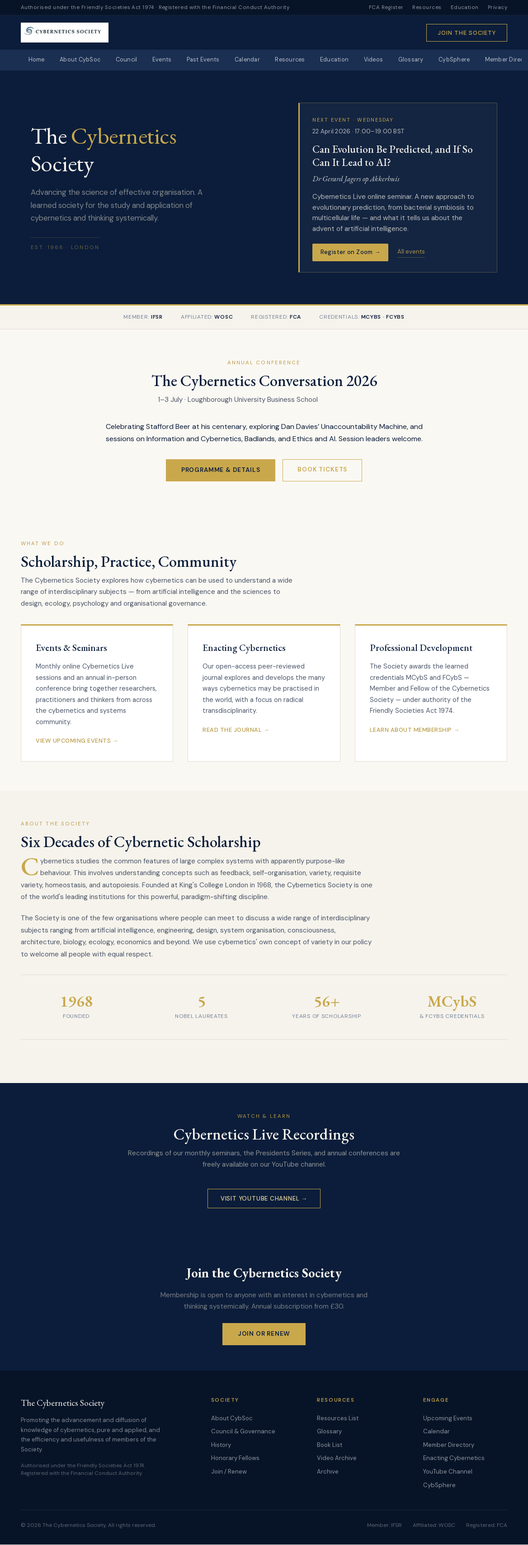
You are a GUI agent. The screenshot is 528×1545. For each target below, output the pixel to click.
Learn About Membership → (415, 730)
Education (465, 7)
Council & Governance (243, 1432)
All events (411, 252)
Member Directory (448, 1445)
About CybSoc (82, 60)
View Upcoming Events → (77, 741)
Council (130, 60)
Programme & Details (220, 470)
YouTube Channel (447, 1472)
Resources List (337, 1418)
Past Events (209, 60)
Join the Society (467, 33)
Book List (329, 1445)
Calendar (255, 60)
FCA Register (386, 7)
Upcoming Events (447, 1418)
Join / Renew (229, 1472)
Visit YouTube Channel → (264, 1198)
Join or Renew (264, 1334)
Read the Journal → (236, 730)
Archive (328, 1472)
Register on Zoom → (351, 252)
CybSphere (469, 60)
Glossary (424, 60)
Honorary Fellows (235, 1458)
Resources (426, 7)
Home (37, 60)
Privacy (497, 7)
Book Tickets (322, 470)
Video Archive (337, 1458)
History (221, 1445)
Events (167, 60)
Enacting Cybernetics (454, 1458)
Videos (386, 60)
